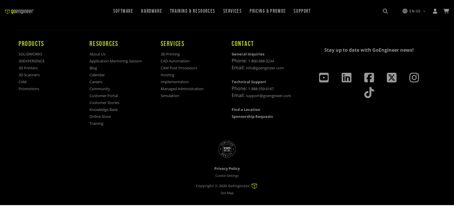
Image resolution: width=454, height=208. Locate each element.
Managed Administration (182, 88)
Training (96, 123)
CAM (23, 81)
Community (99, 88)
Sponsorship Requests (252, 116)
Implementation (175, 81)
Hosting (167, 74)
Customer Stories (104, 102)
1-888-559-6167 (261, 88)
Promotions (29, 88)
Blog (93, 67)
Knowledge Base (103, 109)
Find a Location (246, 109)
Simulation (170, 95)
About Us (97, 54)
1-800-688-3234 (261, 61)
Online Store (100, 116)
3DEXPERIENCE (32, 61)
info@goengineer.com (265, 67)
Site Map (227, 193)
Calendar (97, 74)
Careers (95, 81)
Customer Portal (103, 95)
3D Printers (28, 67)
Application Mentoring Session (115, 61)
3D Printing (170, 54)
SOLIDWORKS (30, 54)
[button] (413, 11)
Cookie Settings (227, 175)
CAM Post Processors (179, 67)
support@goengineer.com (268, 95)
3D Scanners (29, 74)
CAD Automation (175, 61)
